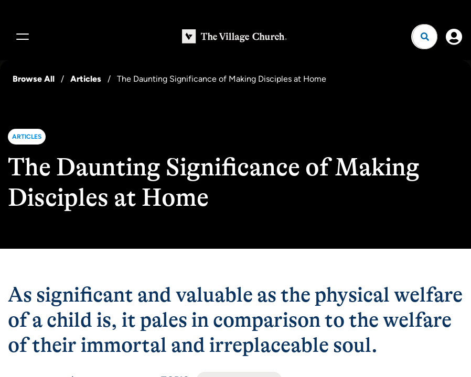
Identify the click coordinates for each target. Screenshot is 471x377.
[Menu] (21, 36)
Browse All (34, 79)
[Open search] (424, 36)
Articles (85, 79)
